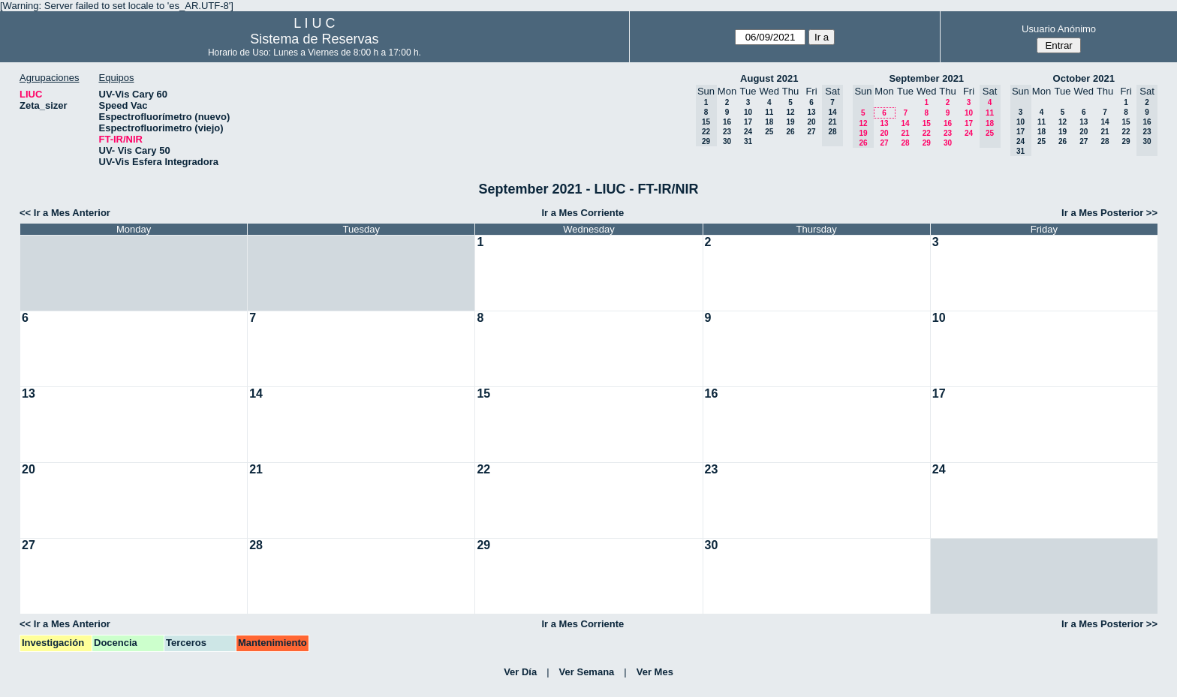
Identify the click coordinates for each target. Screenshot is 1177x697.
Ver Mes (655, 671)
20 (811, 122)
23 (727, 132)
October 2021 (1084, 78)
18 (769, 122)
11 (769, 112)
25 (769, 132)
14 (905, 123)
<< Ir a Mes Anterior (65, 212)
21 (905, 133)
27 (811, 132)
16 (727, 122)
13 (811, 112)
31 (748, 141)
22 (927, 133)
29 (927, 143)
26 (790, 132)
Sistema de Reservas (314, 39)
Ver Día (520, 671)
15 (927, 123)
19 (790, 122)
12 (790, 112)
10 (748, 112)
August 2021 (769, 78)
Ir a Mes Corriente (582, 212)
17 (748, 122)
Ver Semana (587, 671)
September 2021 (926, 78)
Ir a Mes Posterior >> (1109, 212)
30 (727, 141)
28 (905, 143)
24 (748, 132)
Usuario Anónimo (1059, 29)
